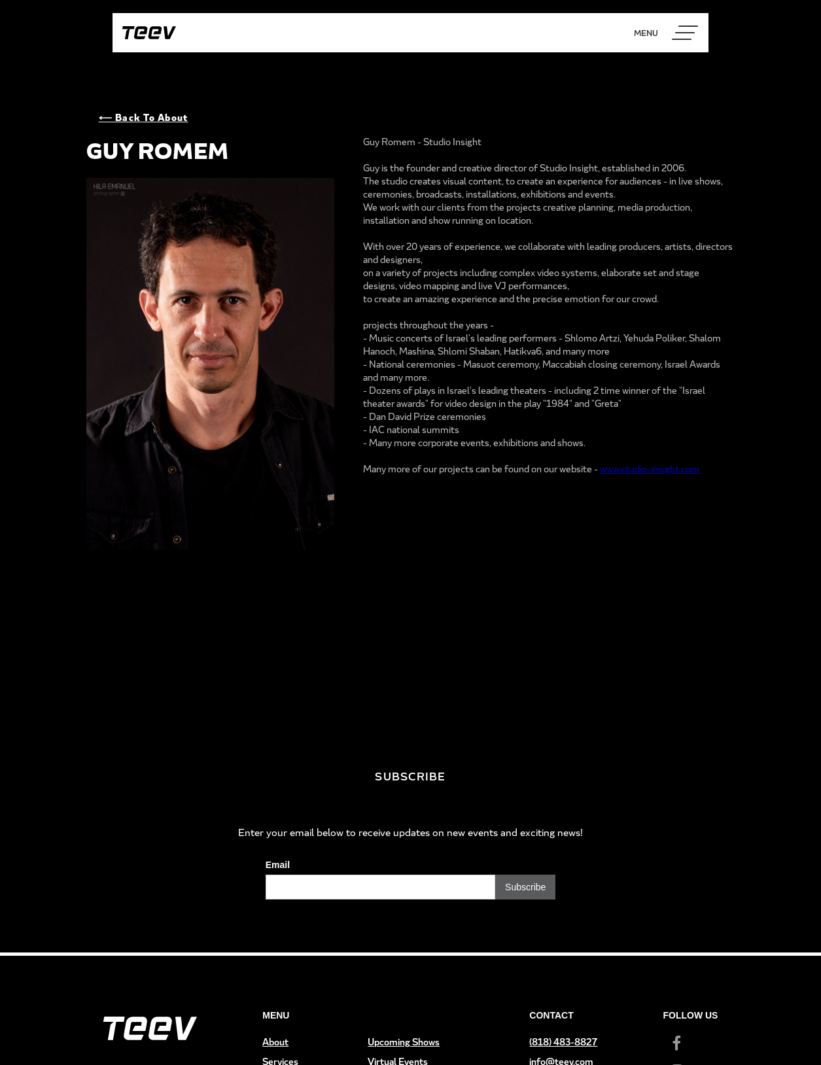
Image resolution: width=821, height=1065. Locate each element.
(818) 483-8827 (563, 1041)
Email (278, 865)
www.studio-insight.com (649, 468)
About (275, 1041)
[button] (685, 32)
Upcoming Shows (404, 1041)
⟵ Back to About (143, 117)
